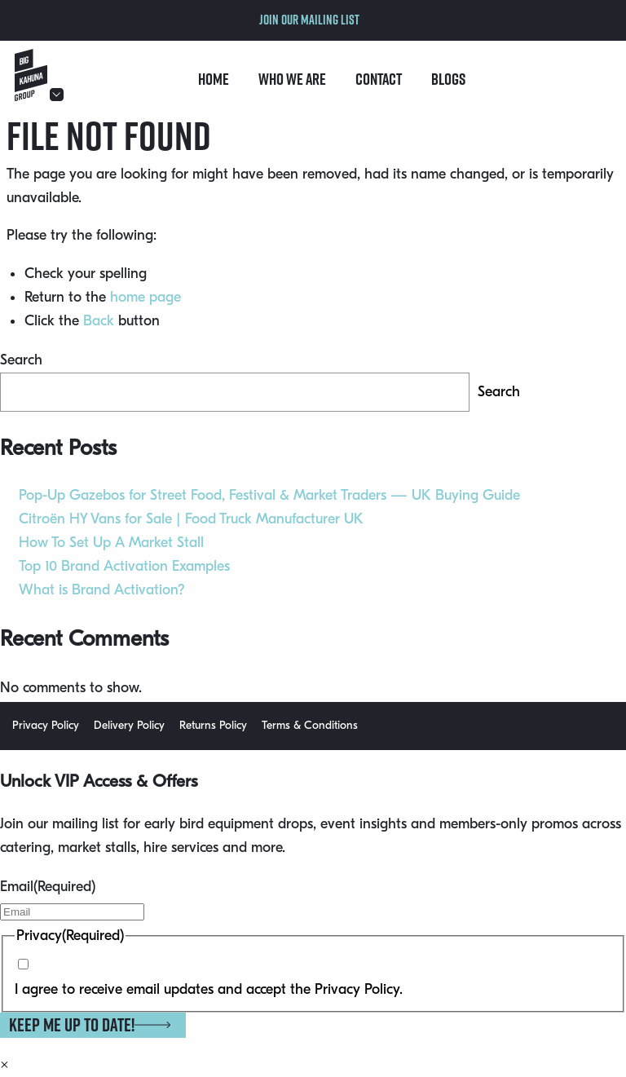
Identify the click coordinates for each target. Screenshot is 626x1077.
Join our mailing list (309, 20)
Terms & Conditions (310, 725)
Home (213, 79)
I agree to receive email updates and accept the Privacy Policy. (209, 989)
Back (98, 320)
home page (145, 297)
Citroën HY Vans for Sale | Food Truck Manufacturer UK (191, 518)
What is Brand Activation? (102, 589)
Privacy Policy (45, 725)
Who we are (292, 79)
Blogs (448, 79)
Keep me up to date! (89, 1025)
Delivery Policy (129, 725)
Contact (378, 79)
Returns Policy (213, 725)
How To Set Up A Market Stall (111, 542)
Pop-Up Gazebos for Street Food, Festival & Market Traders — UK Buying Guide (269, 495)
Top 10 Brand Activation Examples (124, 566)
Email (47, 886)
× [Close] (4, 1064)
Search (21, 360)
